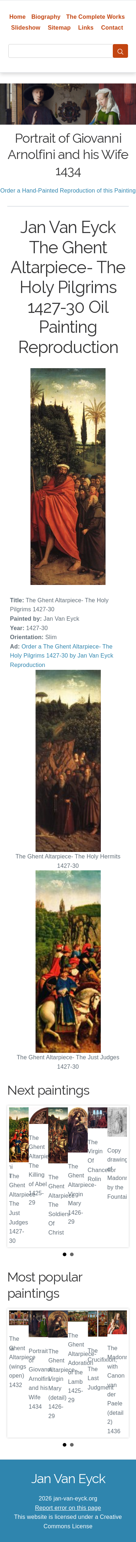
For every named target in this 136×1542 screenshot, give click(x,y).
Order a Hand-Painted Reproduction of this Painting (68, 191)
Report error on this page (68, 1508)
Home (17, 17)
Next (117, 1176)
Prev (18, 1176)
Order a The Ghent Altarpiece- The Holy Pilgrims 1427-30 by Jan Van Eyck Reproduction (62, 655)
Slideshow (26, 28)
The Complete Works (95, 17)
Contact (112, 28)
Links (86, 28)
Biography (46, 17)
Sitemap (59, 28)
